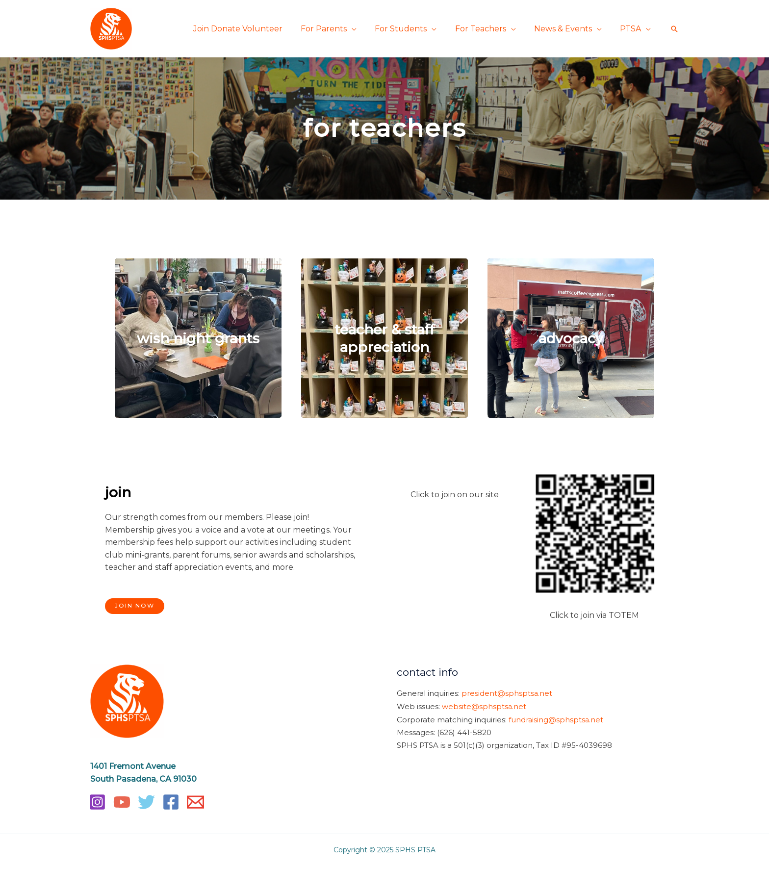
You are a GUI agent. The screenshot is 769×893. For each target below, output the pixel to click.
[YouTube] (122, 802)
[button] (674, 29)
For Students (410, 28)
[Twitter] (146, 802)
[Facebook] (171, 802)
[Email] (195, 802)
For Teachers (487, 28)
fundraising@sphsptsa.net (556, 718)
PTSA (631, 28)
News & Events (567, 28)
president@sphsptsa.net (507, 693)
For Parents (335, 28)
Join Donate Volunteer (252, 28)
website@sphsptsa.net (484, 706)
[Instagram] (97, 802)
